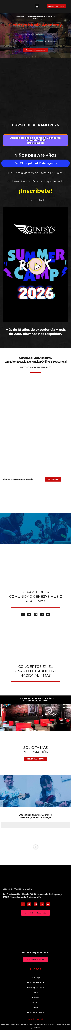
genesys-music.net (35, 341)
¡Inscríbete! (35, 190)
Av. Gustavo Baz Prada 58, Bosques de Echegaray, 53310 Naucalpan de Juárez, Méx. (32, 895)
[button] (37, 6)
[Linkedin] (42, 614)
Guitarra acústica (35, 1012)
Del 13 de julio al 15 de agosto (35, 163)
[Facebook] (23, 614)
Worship (36, 976)
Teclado (35, 1002)
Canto (35, 992)
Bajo (35, 1006)
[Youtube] (48, 614)
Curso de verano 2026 (35, 125)
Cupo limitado (36, 199)
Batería (35, 996)
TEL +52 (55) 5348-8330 (35, 951)
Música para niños (35, 986)
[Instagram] (35, 614)
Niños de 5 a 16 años (36, 155)
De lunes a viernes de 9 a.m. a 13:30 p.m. (35, 172)
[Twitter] (29, 614)
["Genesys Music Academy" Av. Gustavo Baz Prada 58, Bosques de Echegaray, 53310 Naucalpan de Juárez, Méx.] (35, 933)
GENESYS (37, 1027)
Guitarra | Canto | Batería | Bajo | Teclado (35, 181)
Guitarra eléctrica (35, 982)
